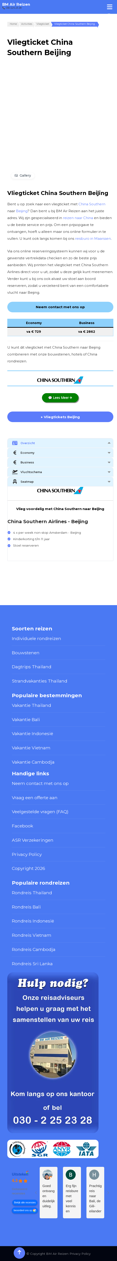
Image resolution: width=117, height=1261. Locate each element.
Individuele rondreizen (36, 638)
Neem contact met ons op (40, 783)
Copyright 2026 (28, 868)
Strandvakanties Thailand (39, 681)
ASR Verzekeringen (32, 840)
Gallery (25, 175)
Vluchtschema (27, 472)
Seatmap (23, 481)
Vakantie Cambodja (33, 762)
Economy (23, 452)
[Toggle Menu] (109, 7)
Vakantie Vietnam (31, 747)
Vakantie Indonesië (32, 733)
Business (23, 462)
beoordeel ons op (23, 1210)
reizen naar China (78, 218)
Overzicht (23, 443)
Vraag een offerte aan (34, 797)
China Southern (91, 204)
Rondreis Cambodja (33, 949)
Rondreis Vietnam (31, 935)
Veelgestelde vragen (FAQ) (40, 811)
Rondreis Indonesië (33, 921)
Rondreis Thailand (32, 892)
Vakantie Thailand (31, 705)
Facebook (22, 826)
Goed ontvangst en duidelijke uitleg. (48, 1196)
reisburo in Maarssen (93, 238)
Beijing (22, 211)
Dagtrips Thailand (31, 666)
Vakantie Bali (26, 719)
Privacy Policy (27, 854)
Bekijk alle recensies (25, 1202)
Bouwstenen (25, 652)
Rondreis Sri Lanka (32, 963)
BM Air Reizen (16, 4)
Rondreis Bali (26, 907)
